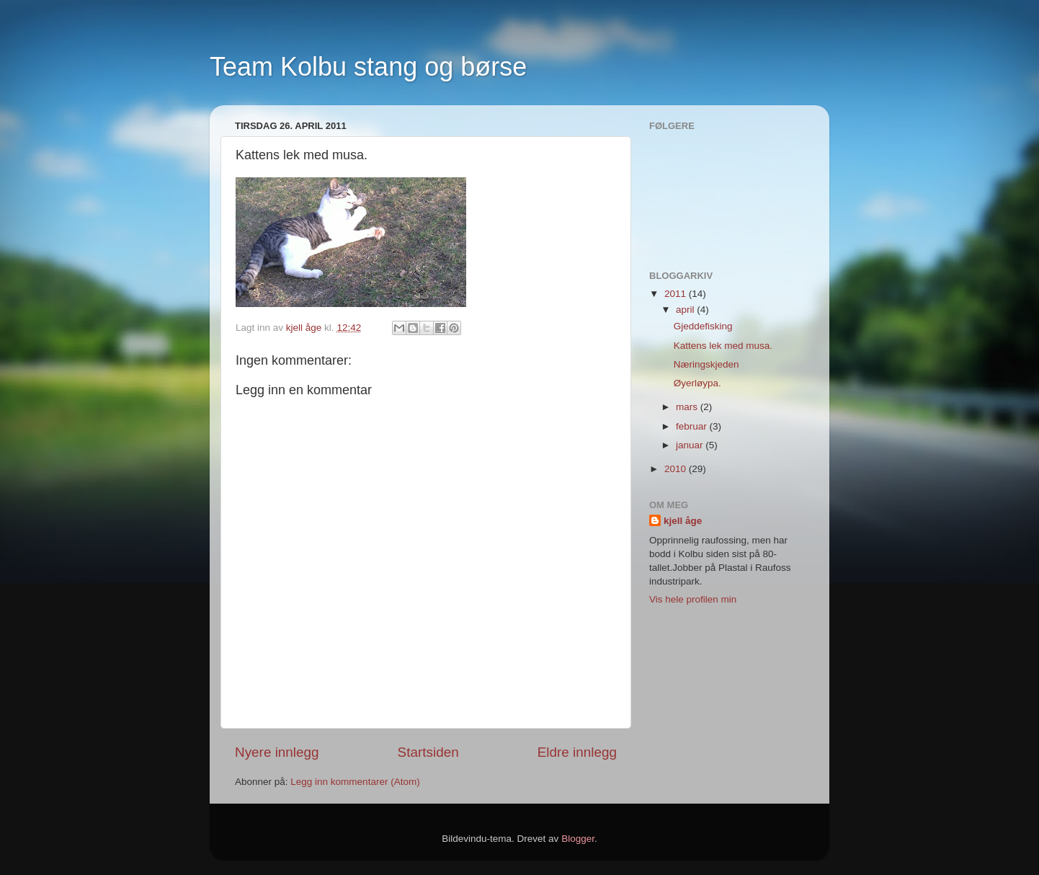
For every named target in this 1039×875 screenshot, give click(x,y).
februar (693, 426)
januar (690, 445)
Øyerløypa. (697, 383)
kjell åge (683, 520)
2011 (676, 293)
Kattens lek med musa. (723, 345)
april (686, 309)
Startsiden (428, 752)
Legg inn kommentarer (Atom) (354, 781)
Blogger (577, 838)
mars (688, 406)
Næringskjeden (706, 364)
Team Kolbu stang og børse (368, 66)
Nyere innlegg (277, 752)
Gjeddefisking (703, 326)
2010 (676, 468)
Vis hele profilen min (692, 599)
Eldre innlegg (577, 752)
